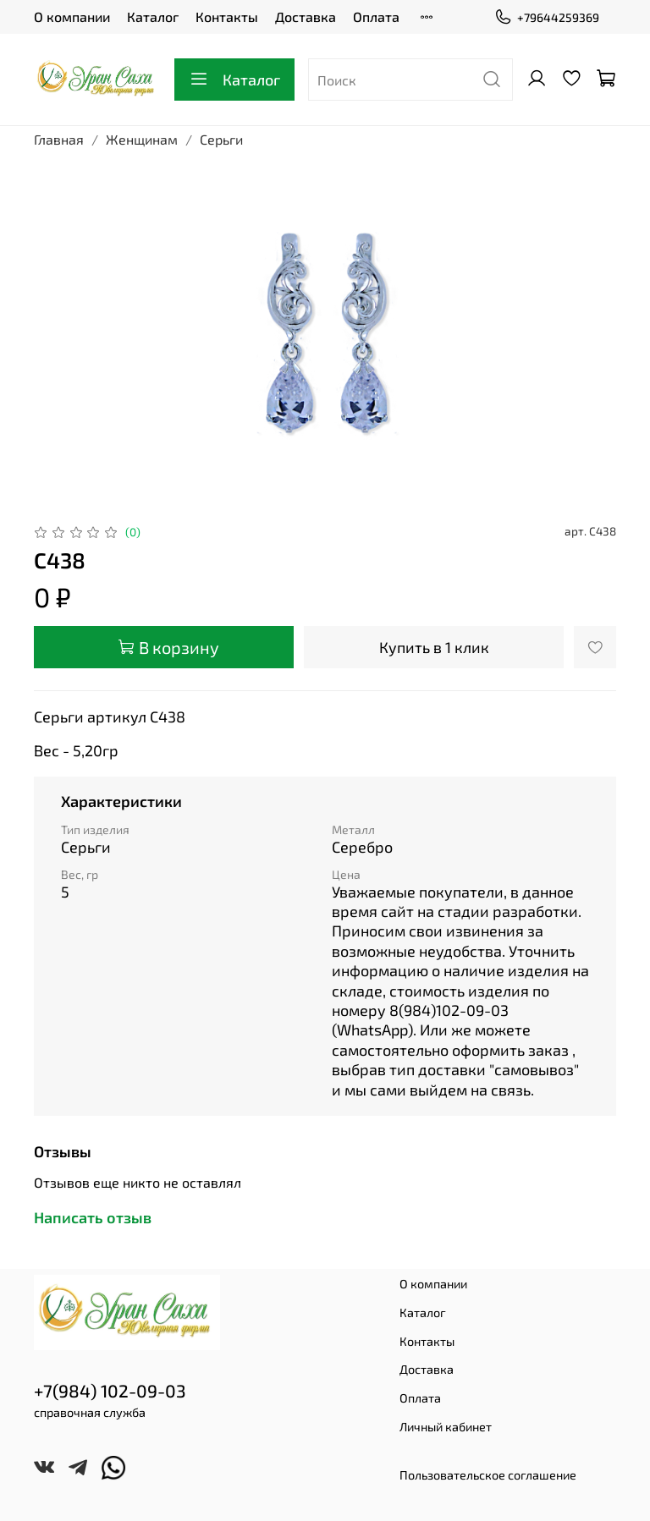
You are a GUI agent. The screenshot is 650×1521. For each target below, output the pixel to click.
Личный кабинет (445, 1426)
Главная (59, 139)
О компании (72, 16)
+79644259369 (546, 17)
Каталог (153, 16)
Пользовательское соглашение (487, 1475)
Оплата (376, 16)
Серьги (221, 139)
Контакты (227, 16)
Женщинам (142, 139)
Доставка (305, 16)
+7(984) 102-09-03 (110, 1390)
